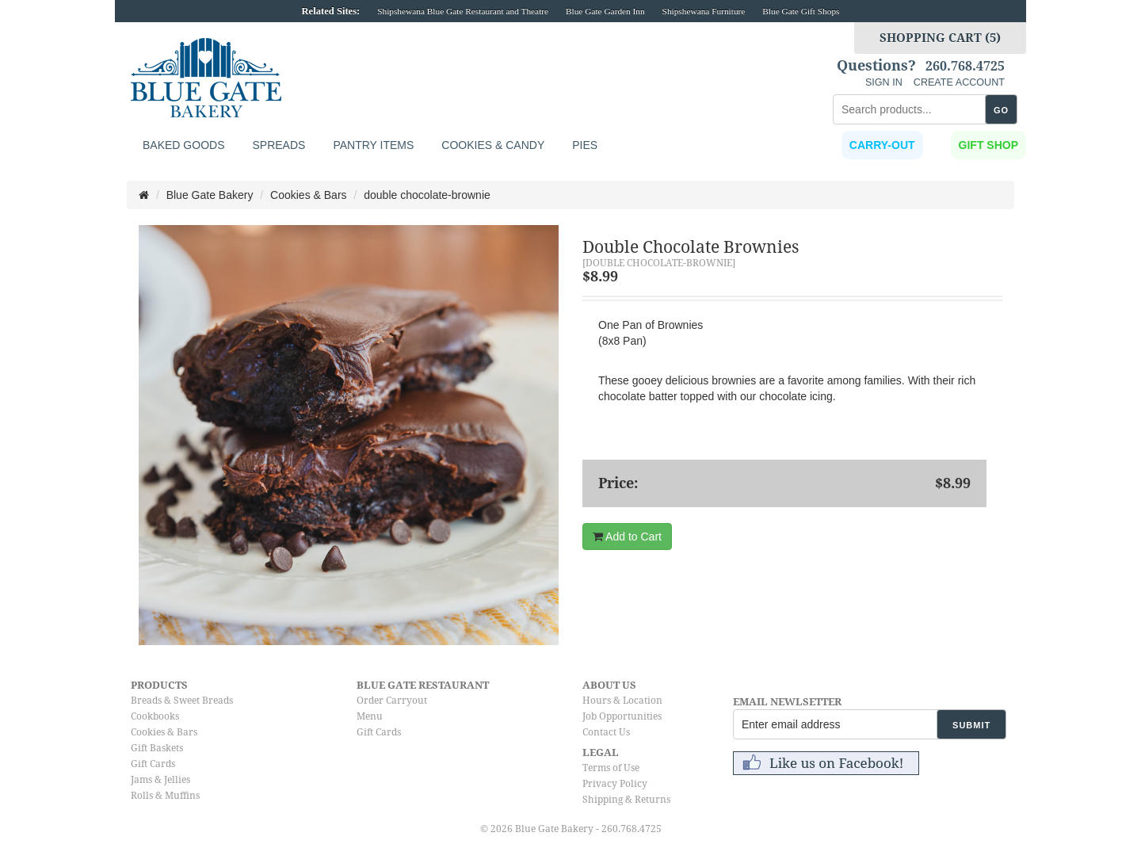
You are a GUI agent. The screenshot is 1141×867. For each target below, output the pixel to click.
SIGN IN (883, 82)
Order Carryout (392, 700)
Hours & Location (622, 700)
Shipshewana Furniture (704, 11)
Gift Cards (153, 764)
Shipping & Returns (626, 799)
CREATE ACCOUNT (959, 82)
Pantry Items (373, 145)
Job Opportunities (622, 716)
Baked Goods (183, 145)
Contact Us (606, 732)
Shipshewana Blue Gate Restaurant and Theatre (462, 11)
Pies (584, 145)
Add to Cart (627, 536)
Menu (370, 716)
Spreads (278, 145)
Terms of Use (610, 767)
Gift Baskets (157, 748)
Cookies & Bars (164, 732)
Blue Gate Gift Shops (800, 11)
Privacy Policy (614, 783)
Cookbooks (155, 716)
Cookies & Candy (492, 145)
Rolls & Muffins (165, 795)
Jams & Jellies (160, 779)
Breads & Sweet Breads (182, 700)
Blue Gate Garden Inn (605, 11)
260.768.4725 (965, 66)
